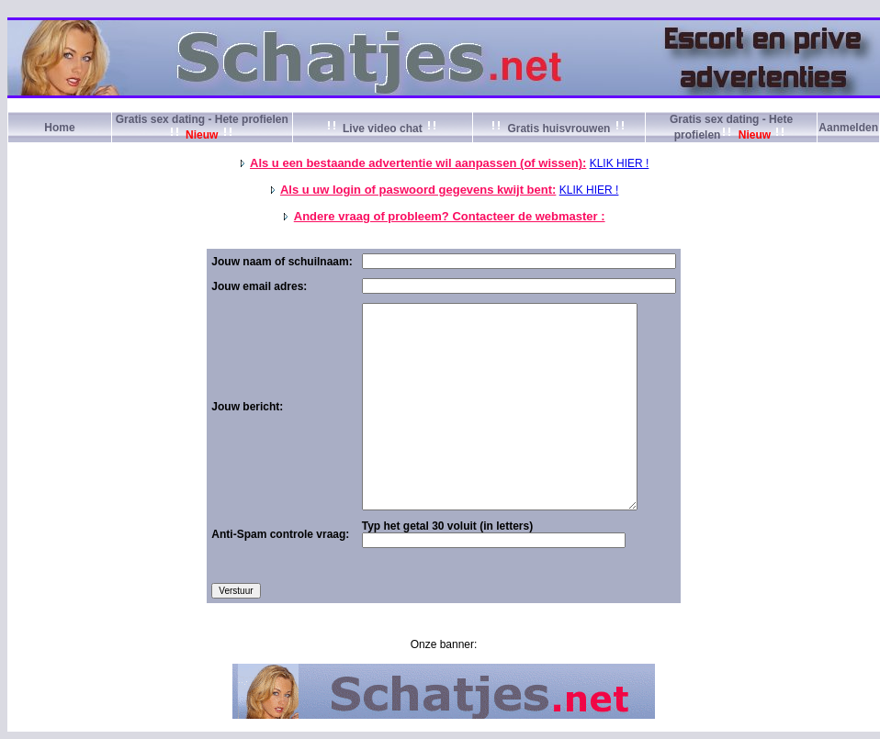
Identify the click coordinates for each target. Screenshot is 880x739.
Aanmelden (848, 127)
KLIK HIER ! (619, 163)
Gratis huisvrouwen (559, 128)
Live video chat (382, 128)
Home (59, 127)
